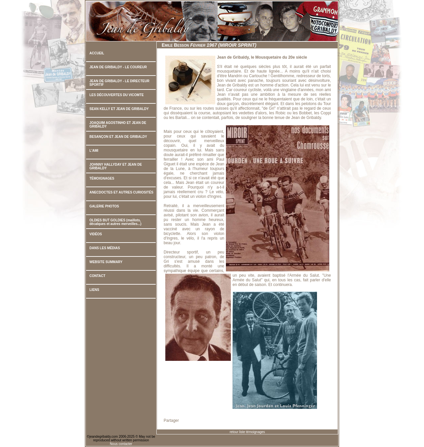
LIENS (94, 290)
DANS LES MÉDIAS (104, 248)
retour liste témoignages (247, 432)
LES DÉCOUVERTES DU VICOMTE (116, 95)
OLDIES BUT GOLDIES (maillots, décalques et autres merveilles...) (115, 222)
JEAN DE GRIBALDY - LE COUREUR (118, 67)
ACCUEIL (96, 53)
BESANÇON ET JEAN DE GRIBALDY (118, 137)
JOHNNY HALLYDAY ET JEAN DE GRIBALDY (115, 166)
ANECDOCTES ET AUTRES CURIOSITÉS (121, 192)
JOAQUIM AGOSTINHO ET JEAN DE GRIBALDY (117, 124)
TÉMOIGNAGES (101, 178)
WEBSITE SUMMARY (106, 262)
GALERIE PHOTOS (104, 206)
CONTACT (97, 276)
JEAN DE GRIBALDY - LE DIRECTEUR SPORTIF (119, 82)
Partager (171, 420)
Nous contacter (121, 444)
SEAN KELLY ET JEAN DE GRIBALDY (119, 109)
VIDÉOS (95, 234)
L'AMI (93, 150)
